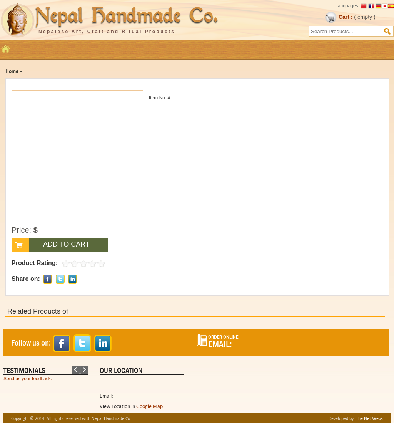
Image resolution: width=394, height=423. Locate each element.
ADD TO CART (66, 244)
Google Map (149, 406)
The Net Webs (369, 418)
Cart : (338, 17)
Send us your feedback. (27, 378)
